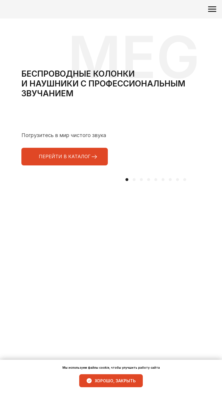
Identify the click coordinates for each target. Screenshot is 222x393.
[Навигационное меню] (212, 9)
